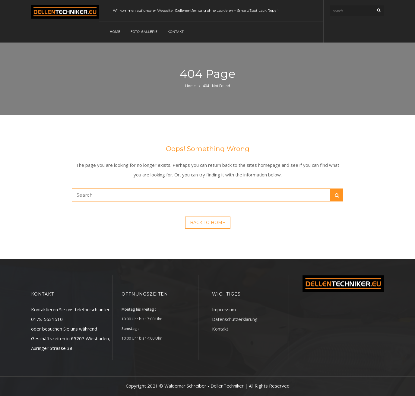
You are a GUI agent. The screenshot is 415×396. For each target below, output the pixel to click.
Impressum (224, 309)
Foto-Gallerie (144, 32)
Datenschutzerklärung (235, 319)
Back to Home (207, 222)
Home (115, 32)
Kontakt (176, 32)
